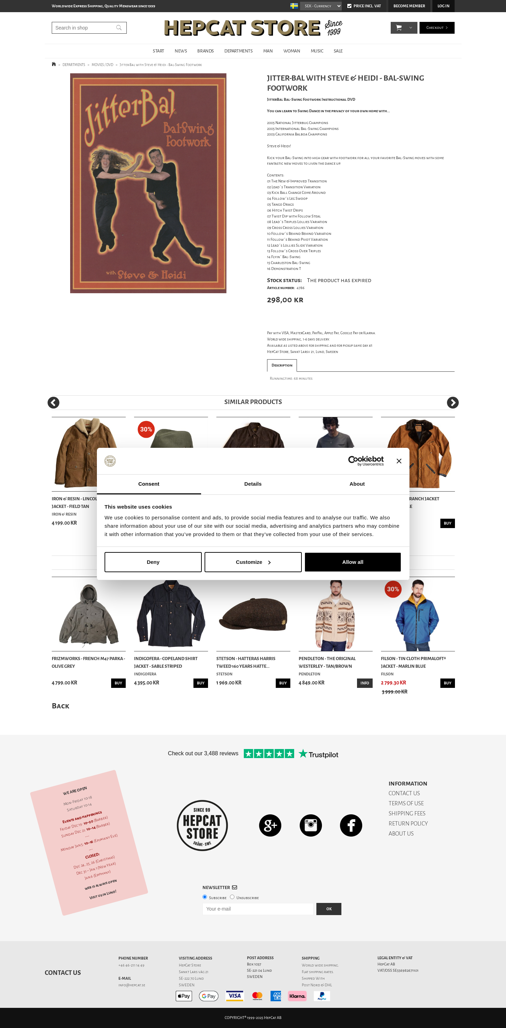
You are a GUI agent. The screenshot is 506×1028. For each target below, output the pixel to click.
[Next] (453, 403)
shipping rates (321, 971)
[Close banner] (399, 461)
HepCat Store (190, 965)
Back (60, 706)
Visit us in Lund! (103, 894)
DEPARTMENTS (238, 51)
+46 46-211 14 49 (131, 965)
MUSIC (317, 51)
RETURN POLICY (408, 823)
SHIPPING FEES (407, 813)
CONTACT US (404, 793)
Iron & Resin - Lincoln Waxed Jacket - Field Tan (84, 502)
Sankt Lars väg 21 (193, 971)
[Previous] (53, 403)
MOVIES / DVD (102, 65)
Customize (253, 562)
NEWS (181, 51)
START (158, 51)
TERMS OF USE (406, 803)
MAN (268, 51)
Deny (153, 562)
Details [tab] (253, 484)
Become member (409, 6)
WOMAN (291, 51)
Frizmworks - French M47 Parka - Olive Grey (88, 662)
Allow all (353, 562)
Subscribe (217, 897)
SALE (338, 51)
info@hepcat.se (131, 985)
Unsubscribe (248, 897)
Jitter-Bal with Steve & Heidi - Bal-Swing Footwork (161, 65)
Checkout (434, 27)
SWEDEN (186, 985)
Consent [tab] (148, 484)
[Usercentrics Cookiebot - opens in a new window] (353, 461)
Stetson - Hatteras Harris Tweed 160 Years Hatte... (245, 662)
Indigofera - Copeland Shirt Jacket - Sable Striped (166, 662)
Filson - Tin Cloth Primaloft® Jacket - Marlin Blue (413, 662)
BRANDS (205, 51)
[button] (399, 28)
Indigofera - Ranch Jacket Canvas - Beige (410, 502)
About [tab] (357, 484)
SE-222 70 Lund (191, 978)
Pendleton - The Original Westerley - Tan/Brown (327, 662)
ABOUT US (401, 833)
